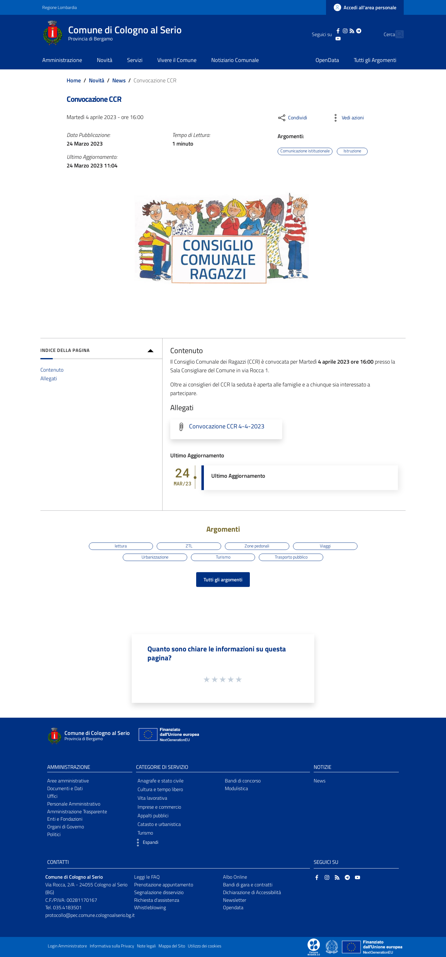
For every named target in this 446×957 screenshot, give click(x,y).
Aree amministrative (68, 780)
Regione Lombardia (59, 7)
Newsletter (234, 900)
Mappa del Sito (172, 946)
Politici (53, 834)
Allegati (48, 378)
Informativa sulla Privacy (112, 946)
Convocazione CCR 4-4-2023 (226, 426)
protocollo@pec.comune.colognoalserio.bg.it (90, 915)
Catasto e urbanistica (159, 824)
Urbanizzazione (155, 557)
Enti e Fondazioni (64, 819)
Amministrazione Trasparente (77, 811)
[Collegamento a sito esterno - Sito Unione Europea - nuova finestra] (168, 736)
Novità (96, 80)
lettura (121, 545)
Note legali (146, 946)
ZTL (189, 545)
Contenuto (52, 369)
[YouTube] (327, 38)
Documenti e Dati (65, 788)
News (119, 80)
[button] (145, 843)
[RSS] (341, 30)
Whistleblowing (150, 907)
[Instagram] (334, 30)
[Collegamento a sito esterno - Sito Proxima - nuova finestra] (314, 946)
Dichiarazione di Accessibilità (252, 892)
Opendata (233, 907)
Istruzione (352, 151)
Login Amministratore (67, 946)
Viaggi (325, 545)
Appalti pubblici (153, 815)
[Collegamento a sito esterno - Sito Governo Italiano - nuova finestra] (332, 946)
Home (74, 80)
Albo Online (235, 877)
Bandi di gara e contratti (247, 884)
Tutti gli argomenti (223, 579)
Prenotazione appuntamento (163, 884)
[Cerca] (396, 34)
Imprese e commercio (159, 807)
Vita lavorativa (152, 798)
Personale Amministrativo (73, 803)
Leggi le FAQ (147, 877)
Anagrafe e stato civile (161, 780)
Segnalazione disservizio (159, 892)
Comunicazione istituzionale (305, 151)
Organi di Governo (65, 826)
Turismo (223, 557)
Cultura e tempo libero (160, 789)
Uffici (52, 796)
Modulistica (236, 788)
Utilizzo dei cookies (204, 946)
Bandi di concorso (243, 780)
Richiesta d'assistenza (156, 900)
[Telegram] (348, 30)
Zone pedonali (257, 545)
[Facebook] (327, 30)
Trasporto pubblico (291, 557)
